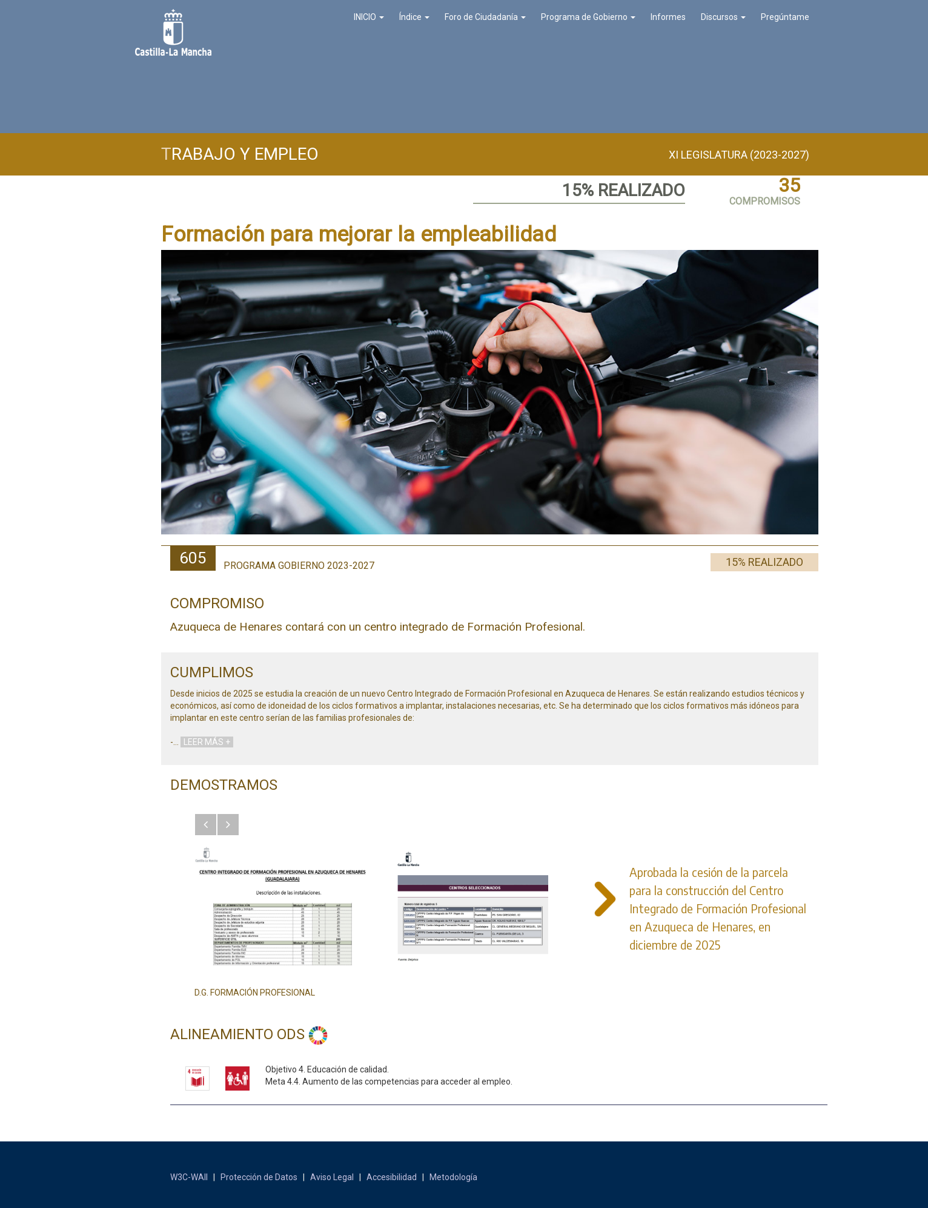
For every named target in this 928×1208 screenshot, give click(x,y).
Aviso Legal (332, 1177)
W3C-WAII (189, 1177)
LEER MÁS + (207, 742)
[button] (205, 824)
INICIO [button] (369, 17)
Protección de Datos (258, 1177)
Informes (668, 17)
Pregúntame (785, 17)
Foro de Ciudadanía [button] (485, 17)
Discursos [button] (723, 17)
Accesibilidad (391, 1177)
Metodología (453, 1177)
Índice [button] (414, 17)
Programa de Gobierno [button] (588, 17)
